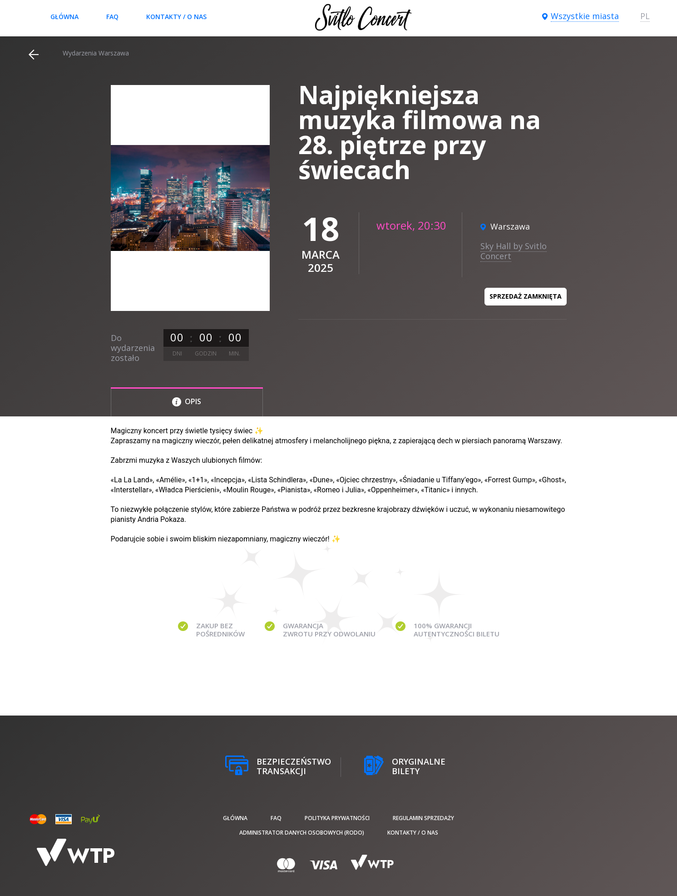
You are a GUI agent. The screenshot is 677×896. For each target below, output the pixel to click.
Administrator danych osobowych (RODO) (301, 832)
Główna (64, 16)
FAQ (112, 16)
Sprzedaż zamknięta (525, 296)
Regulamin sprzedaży (423, 818)
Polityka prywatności (337, 818)
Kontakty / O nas (176, 16)
